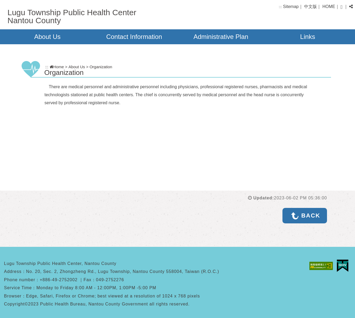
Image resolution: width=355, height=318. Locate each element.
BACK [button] (310, 215)
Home (57, 67)
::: (280, 7)
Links (307, 36)
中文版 (310, 6)
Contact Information (134, 36)
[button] (341, 7)
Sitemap (291, 6)
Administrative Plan (220, 36)
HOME (328, 6)
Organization (101, 67)
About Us (47, 36)
